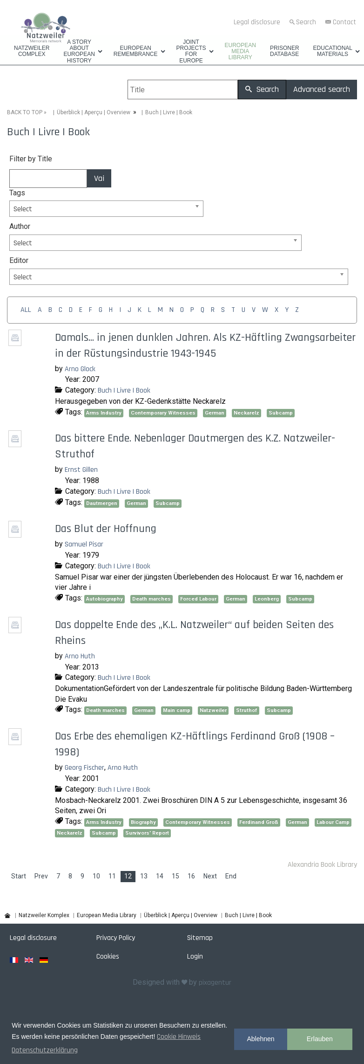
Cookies (107, 956)
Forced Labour (198, 599)
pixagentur (215, 983)
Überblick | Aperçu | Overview (93, 112)
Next (210, 876)
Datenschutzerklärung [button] (45, 1050)
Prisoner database (284, 51)
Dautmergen (101, 503)
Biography (143, 822)
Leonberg (267, 599)
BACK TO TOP (24, 112)
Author (19, 226)
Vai (99, 178)
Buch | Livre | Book (124, 390)
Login (195, 956)
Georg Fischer (84, 768)
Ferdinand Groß (258, 822)
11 (112, 876)
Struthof (246, 710)
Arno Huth (80, 656)
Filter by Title (30, 158)
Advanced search (321, 89)
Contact (344, 22)
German (214, 413)
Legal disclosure (257, 22)
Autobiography (104, 599)
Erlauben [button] (320, 1039)
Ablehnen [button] (260, 1039)
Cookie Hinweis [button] (179, 1037)
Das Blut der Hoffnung (105, 529)
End (230, 876)
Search (306, 22)
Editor (18, 260)
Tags (17, 192)
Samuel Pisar (84, 544)
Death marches (151, 599)
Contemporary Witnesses (163, 413)
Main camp (176, 710)
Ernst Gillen (81, 470)
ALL (25, 310)
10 (96, 876)
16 (191, 876)
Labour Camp (333, 822)
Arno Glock (80, 369)
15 (175, 876)
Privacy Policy (115, 938)
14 (159, 876)
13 (144, 876)
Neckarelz (246, 413)
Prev (41, 876)
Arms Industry (103, 413)
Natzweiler (213, 710)
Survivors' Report (147, 833)
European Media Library (240, 51)
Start (18, 876)
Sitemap (200, 938)
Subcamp (281, 413)
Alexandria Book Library (322, 865)
